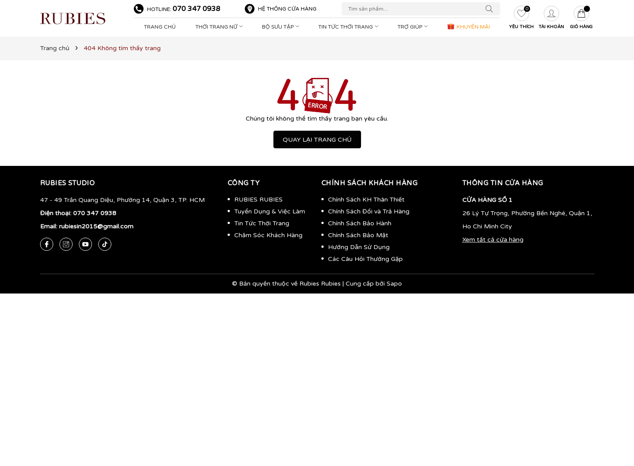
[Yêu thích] (521, 18)
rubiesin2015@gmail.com (96, 226)
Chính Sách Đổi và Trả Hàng (368, 211)
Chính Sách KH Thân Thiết (366, 199)
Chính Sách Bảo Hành (359, 223)
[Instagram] (66, 244)
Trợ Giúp (414, 27)
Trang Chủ (160, 27)
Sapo (394, 283)
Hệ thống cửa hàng (287, 9)
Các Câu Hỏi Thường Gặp (365, 259)
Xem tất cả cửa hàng (492, 239)
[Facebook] (46, 244)
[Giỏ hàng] (581, 18)
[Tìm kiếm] (491, 8)
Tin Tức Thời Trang (349, 27)
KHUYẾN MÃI (468, 26)
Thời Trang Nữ (220, 27)
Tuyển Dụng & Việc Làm (269, 211)
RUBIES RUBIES (258, 199)
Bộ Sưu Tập (281, 27)
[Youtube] (85, 244)
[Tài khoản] (551, 18)
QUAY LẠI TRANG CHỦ (317, 139)
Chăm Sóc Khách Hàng (268, 235)
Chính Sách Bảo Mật (358, 235)
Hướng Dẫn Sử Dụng (359, 247)
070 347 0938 (196, 8)
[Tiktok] (104, 244)
